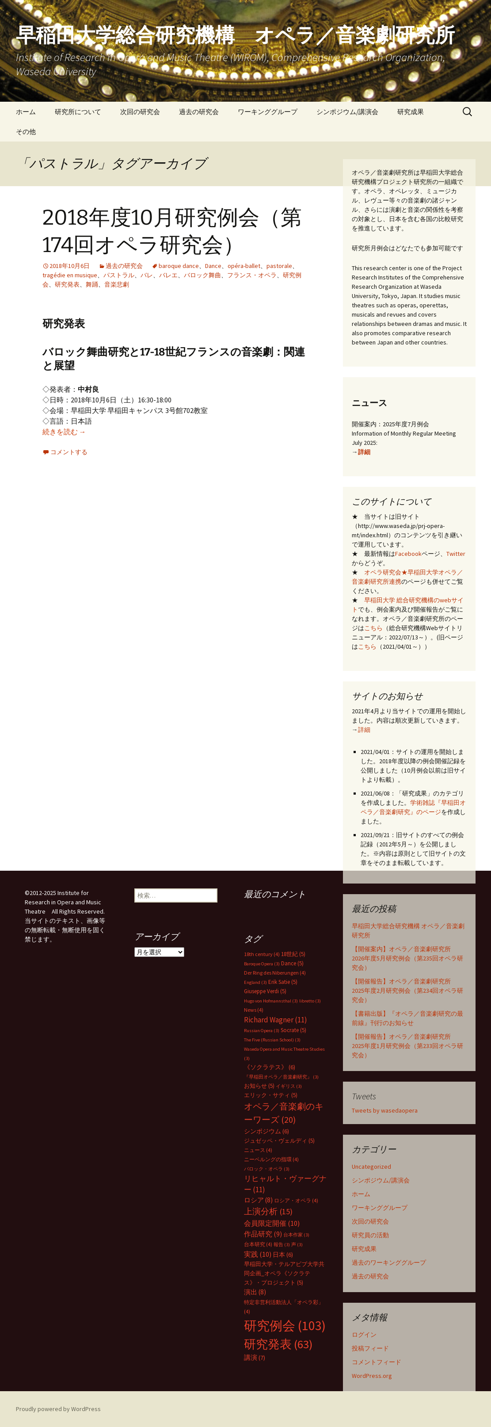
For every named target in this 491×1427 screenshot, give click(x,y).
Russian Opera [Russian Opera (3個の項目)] (261, 1030)
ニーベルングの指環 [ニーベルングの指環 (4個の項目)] (271, 1159)
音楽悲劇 (116, 284)
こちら (373, 628)
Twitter (455, 554)
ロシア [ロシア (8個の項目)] (258, 1200)
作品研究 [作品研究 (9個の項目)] (263, 1233)
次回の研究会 (140, 111)
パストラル (118, 275)
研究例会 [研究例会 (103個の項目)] (285, 1325)
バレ (147, 275)
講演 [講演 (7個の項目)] (254, 1358)
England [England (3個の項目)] (255, 982)
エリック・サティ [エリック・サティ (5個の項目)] (270, 1095)
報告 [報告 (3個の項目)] (282, 1244)
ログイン (364, 1335)
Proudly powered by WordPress (58, 1409)
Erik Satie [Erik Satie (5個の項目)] (282, 982)
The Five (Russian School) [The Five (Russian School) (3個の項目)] (272, 1040)
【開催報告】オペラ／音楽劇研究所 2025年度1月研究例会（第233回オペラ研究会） (407, 1046)
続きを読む (64, 431)
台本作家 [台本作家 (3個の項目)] (296, 1235)
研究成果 (410, 111)
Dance (213, 266)
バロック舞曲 (202, 275)
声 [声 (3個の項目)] (297, 1244)
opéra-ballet (244, 266)
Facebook (408, 554)
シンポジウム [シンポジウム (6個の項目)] (266, 1131)
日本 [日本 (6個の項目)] (283, 1255)
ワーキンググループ (267, 111)
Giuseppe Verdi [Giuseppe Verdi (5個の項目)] (265, 991)
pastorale (279, 266)
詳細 (364, 452)
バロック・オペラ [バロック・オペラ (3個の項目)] (266, 1169)
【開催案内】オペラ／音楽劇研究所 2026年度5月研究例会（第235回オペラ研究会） (407, 958)
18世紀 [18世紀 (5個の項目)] (293, 954)
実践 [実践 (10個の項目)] (257, 1254)
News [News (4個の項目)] (253, 1009)
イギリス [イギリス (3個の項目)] (289, 1086)
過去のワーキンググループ (389, 1262)
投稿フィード (370, 1348)
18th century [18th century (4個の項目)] (262, 954)
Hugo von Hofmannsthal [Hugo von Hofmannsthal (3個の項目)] (271, 1001)
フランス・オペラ (252, 275)
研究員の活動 (370, 1235)
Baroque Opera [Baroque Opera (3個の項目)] (262, 964)
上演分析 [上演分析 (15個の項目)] (268, 1211)
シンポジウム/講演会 (347, 111)
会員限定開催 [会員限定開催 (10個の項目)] (272, 1223)
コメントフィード (376, 1362)
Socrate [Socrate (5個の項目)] (293, 1030)
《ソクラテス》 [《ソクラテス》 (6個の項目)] (269, 1067)
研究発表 (67, 284)
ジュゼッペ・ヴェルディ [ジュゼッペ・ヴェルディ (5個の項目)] (279, 1140)
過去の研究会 (199, 111)
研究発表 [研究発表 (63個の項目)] (278, 1344)
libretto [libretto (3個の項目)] (310, 1001)
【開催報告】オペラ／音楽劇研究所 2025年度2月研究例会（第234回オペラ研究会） (407, 990)
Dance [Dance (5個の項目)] (292, 963)
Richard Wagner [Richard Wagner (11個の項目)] (275, 1020)
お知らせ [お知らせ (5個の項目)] (259, 1086)
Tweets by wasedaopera (385, 1110)
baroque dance (179, 266)
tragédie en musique (69, 275)
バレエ (168, 275)
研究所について (78, 111)
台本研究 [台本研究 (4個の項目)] (258, 1244)
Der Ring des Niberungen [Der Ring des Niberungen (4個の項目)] (275, 972)
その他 (26, 131)
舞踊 (92, 284)
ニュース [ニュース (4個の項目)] (258, 1150)
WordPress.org (372, 1376)
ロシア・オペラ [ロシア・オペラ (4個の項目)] (296, 1200)
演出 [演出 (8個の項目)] (255, 1292)
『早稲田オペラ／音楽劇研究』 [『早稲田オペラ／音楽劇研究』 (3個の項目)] (281, 1077)
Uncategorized (371, 1167)
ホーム (26, 111)
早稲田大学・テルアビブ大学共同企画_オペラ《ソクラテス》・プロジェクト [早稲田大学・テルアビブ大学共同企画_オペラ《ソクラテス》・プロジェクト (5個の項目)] (284, 1273)
